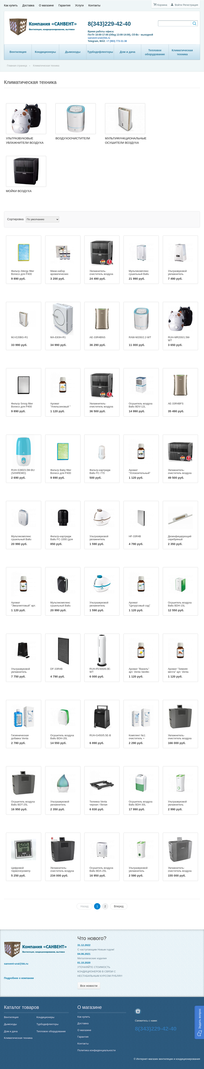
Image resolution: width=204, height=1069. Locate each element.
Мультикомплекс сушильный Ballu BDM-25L (139, 273)
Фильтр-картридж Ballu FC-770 (99, 472)
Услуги (79, 5)
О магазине (46, 5)
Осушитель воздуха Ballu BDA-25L (101, 869)
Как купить (11, 5)
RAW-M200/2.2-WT (140, 337)
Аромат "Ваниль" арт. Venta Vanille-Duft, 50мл (139, 671)
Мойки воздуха (19, 191)
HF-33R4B (135, 536)
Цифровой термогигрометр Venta (20, 870)
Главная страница (17, 65)
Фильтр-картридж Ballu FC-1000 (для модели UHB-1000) (61, 539)
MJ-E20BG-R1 (19, 337)
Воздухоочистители (72, 138)
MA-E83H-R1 (58, 337)
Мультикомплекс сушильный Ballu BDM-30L (21, 539)
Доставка (28, 5)
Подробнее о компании (19, 978)
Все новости (89, 985)
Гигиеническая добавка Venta (20, 737)
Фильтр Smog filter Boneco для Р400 (22, 405)
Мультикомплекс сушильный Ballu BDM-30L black (60, 605)
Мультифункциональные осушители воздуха (125, 140)
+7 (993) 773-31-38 (116, 41)
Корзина (162, 4)
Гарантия (65, 5)
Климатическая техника (182, 52)
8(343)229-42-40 (109, 24)
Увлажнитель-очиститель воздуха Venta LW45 (179, 473)
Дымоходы (72, 51)
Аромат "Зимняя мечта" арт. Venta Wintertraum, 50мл (179, 671)
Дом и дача (127, 51)
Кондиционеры (45, 51)
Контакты (94, 5)
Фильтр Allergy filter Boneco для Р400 (22, 272)
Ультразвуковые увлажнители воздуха (25, 140)
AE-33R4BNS (97, 337)
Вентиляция (18, 51)
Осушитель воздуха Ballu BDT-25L (23, 803)
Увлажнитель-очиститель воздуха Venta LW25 (101, 406)
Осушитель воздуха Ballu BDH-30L (140, 803)
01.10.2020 (83, 962)
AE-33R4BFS (175, 403)
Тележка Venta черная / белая (98, 803)
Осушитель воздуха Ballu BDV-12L (140, 405)
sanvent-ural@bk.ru (99, 38)
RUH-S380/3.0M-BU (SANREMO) (23, 472)
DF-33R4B (56, 668)
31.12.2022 (83, 945)
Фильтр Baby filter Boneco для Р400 (60, 472)
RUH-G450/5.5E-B (100, 735)
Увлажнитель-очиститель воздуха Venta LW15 (101, 273)
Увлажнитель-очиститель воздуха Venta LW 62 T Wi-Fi (180, 738)
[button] (199, 1022)
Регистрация (190, 4)
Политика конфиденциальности (96, 1050)
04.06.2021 (83, 953)
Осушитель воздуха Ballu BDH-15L (180, 604)
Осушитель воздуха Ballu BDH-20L (62, 737)
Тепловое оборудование (155, 52)
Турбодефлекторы (100, 51)
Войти (178, 4)
